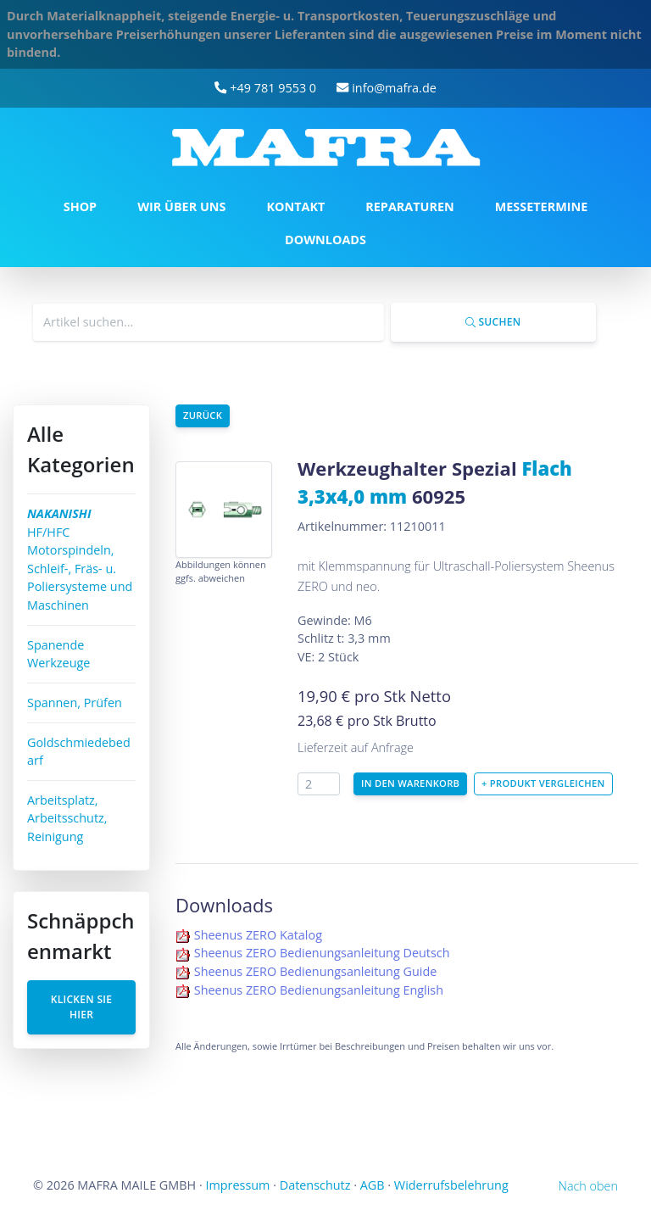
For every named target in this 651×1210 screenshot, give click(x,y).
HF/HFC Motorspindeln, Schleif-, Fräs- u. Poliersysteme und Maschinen (79, 559)
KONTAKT (295, 206)
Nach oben (588, 1186)
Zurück (202, 415)
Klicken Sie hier (82, 1007)
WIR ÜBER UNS (181, 206)
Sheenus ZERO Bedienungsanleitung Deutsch (322, 953)
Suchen (492, 322)
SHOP (80, 206)
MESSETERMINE (541, 206)
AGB (372, 1185)
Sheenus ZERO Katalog (258, 935)
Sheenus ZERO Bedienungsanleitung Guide (315, 971)
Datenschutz (315, 1185)
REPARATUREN (409, 206)
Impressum (237, 1185)
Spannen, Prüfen (74, 702)
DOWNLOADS (325, 239)
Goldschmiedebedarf (79, 751)
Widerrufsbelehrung (451, 1185)
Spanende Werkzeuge (58, 654)
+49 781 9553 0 (265, 88)
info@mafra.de (387, 88)
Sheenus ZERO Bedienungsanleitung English (318, 990)
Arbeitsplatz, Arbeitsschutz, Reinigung (67, 818)
